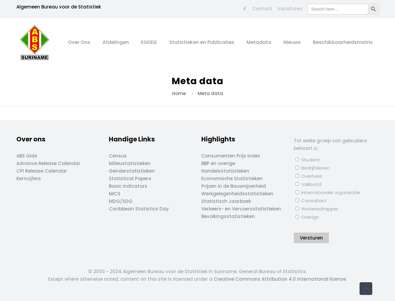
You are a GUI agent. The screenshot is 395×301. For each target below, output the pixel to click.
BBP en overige (218, 163)
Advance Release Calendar (48, 163)
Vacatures (289, 8)
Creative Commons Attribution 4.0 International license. (280, 279)
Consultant (311, 200)
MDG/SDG (120, 201)
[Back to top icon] (366, 288)
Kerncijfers (28, 178)
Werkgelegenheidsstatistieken (237, 193)
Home (179, 93)
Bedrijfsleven (312, 168)
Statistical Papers (130, 178)
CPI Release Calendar (41, 171)
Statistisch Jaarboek (226, 201)
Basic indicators (128, 186)
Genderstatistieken (132, 171)
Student (307, 160)
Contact (262, 8)
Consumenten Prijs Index (230, 156)
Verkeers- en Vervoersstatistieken (241, 209)
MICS (114, 193)
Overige (307, 217)
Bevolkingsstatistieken (228, 216)
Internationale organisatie (327, 192)
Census (118, 156)
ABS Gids (26, 156)
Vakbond (308, 184)
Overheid (308, 176)
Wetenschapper (316, 209)
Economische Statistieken (232, 178)
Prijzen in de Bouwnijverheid (233, 186)
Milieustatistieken (130, 163)
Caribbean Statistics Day (139, 209)
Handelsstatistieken (225, 171)
